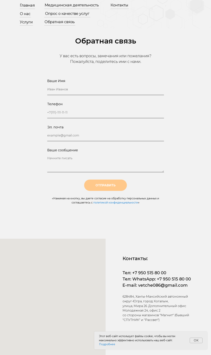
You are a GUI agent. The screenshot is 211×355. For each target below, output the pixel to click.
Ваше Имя (56, 81)
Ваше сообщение (62, 150)
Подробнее (107, 344)
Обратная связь (60, 22)
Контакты (119, 5)
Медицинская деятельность (72, 5)
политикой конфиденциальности (115, 202)
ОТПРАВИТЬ (105, 185)
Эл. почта (55, 127)
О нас (25, 13)
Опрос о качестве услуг (67, 13)
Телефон (55, 104)
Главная (27, 5)
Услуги (26, 22)
